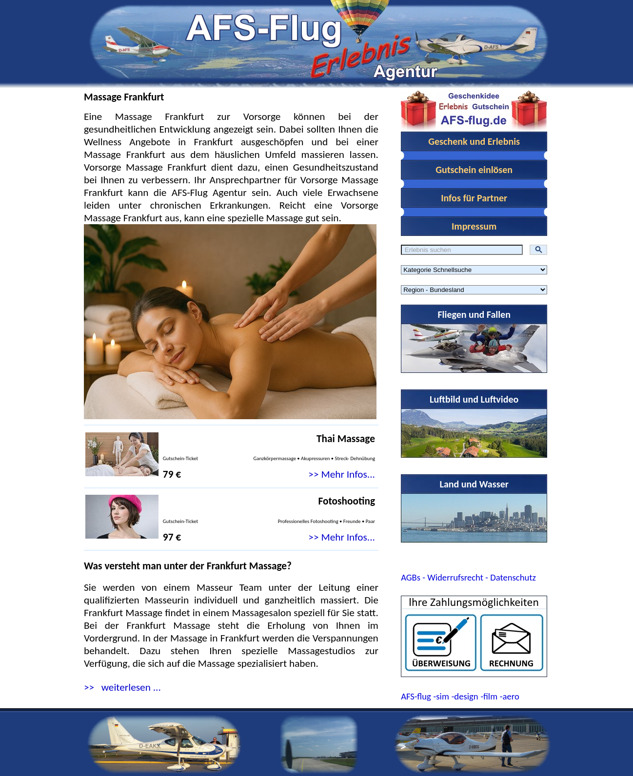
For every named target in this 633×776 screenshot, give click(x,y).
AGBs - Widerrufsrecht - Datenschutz (468, 577)
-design (465, 696)
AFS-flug (416, 696)
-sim (441, 696)
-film (488, 696)
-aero (509, 696)
